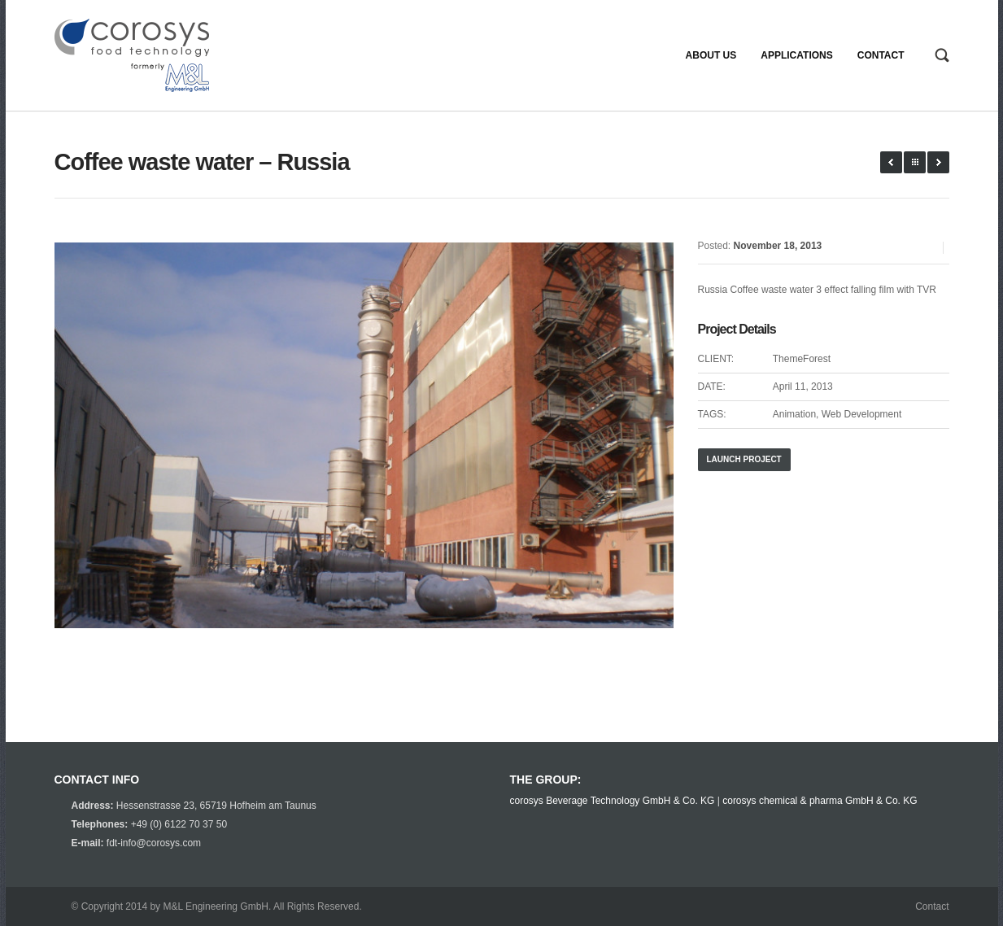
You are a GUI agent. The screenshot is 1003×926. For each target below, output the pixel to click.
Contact (931, 906)
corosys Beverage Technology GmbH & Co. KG (612, 800)
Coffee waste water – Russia (202, 162)
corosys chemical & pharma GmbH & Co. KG (819, 800)
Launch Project (744, 459)
